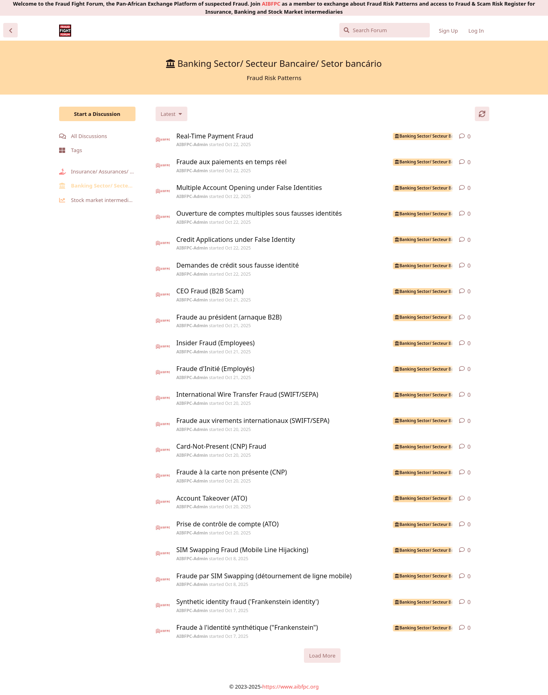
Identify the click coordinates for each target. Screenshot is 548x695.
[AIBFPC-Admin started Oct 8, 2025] (163, 553)
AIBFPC (271, 3)
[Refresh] (482, 114)
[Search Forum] (384, 30)
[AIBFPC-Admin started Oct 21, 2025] (163, 294)
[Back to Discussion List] (10, 30)
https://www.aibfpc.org (290, 686)
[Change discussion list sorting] (171, 114)
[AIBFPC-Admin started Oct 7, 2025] (163, 605)
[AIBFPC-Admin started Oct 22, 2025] (163, 139)
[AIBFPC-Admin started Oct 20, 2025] (163, 398)
